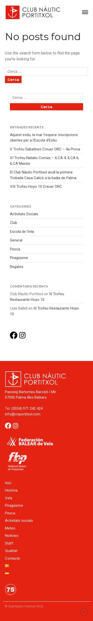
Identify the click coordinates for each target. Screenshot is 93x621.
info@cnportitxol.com (22, 414)
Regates (16, 266)
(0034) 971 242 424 (27, 408)
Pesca (15, 249)
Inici (8, 483)
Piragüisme (19, 258)
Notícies (11, 535)
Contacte (12, 558)
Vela (8, 498)
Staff (9, 543)
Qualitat (11, 551)
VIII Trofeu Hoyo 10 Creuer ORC (36, 186)
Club (13, 222)
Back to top (84, 612)
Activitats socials (19, 520)
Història (11, 490)
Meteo (10, 528)
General (16, 240)
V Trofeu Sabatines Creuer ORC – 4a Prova (45, 149)
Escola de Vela (22, 231)
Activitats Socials (24, 214)
